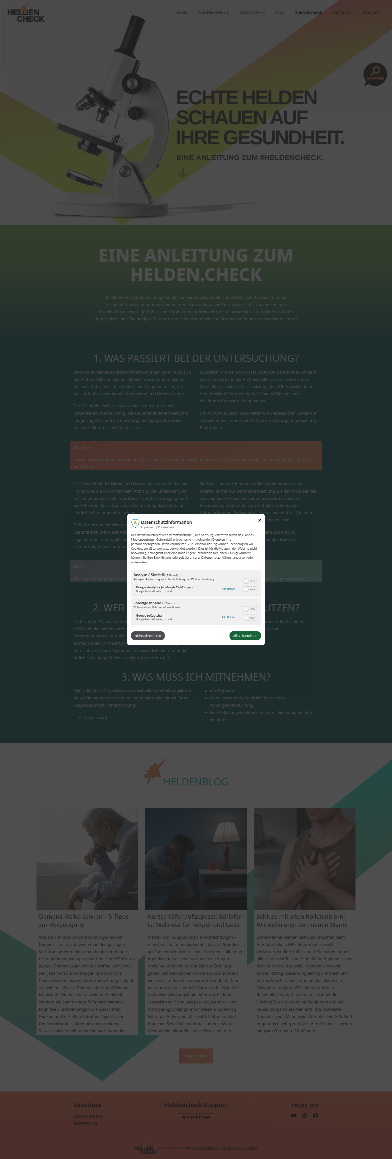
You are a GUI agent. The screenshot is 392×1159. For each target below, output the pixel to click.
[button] (246, 581)
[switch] (250, 580)
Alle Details (228, 589)
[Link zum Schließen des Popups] (259, 521)
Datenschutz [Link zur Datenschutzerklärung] (166, 527)
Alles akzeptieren (245, 636)
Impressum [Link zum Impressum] (148, 527)
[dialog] (196, 579)
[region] (196, 598)
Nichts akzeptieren (148, 636)
